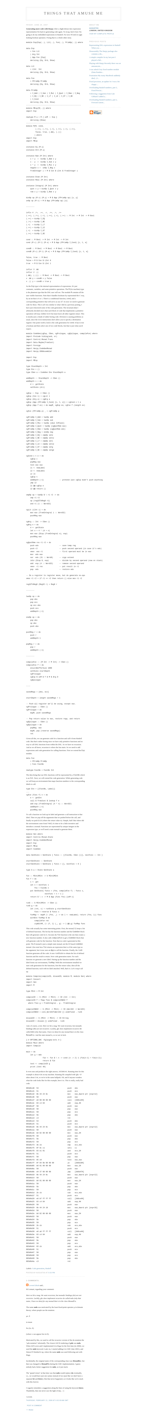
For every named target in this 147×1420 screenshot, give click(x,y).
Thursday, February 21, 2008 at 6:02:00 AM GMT (47, 1397)
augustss (93, 28)
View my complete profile (101, 34)
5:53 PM (51, 1269)
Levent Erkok (34, 1282)
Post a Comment (34, 1402)
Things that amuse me (73, 13)
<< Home (29, 1407)
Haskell (48, 1265)
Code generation (38, 1265)
